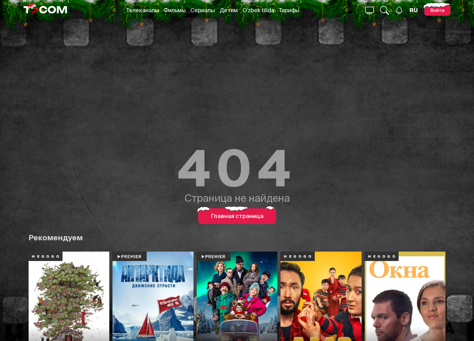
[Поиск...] (369, 10)
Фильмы (175, 10)
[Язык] (413, 10)
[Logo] (45, 10)
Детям (229, 10)
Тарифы (289, 10)
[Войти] (437, 10)
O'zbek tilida (258, 10)
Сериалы (202, 10)
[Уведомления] (399, 10)
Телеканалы (142, 10)
